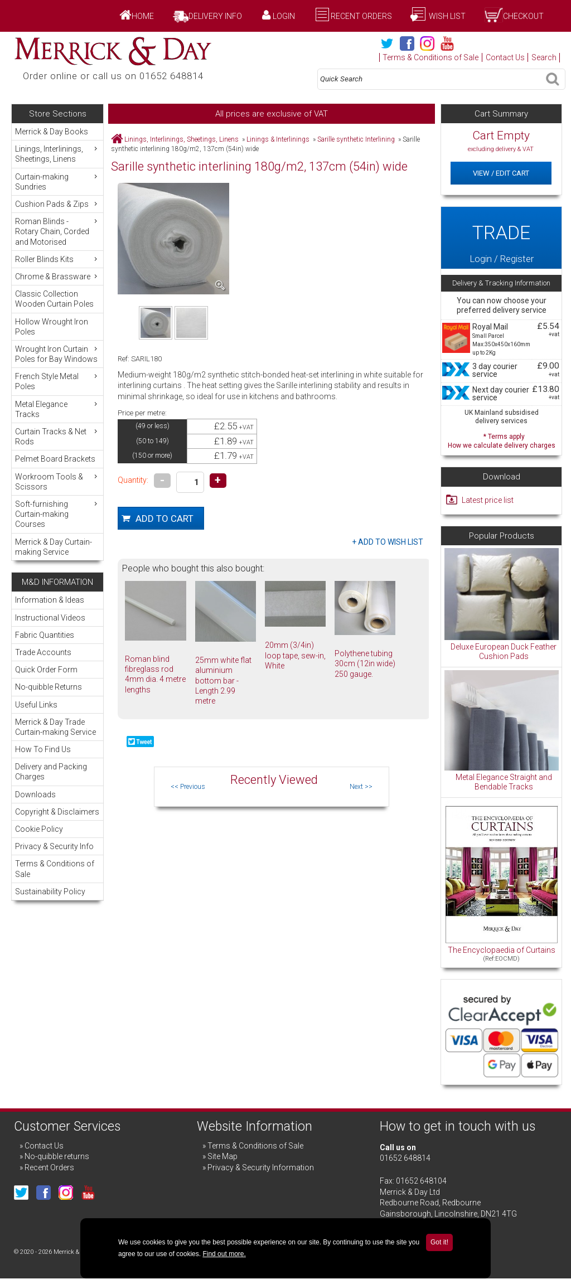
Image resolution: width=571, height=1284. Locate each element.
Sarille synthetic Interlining (356, 139)
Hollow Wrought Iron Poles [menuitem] (51, 326)
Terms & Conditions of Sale (430, 57)
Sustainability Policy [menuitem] (50, 891)
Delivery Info (215, 16)
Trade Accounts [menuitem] (43, 652)
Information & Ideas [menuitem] (49, 599)
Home (143, 16)
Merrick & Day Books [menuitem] (51, 131)
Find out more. (223, 1254)
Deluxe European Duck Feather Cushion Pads (504, 651)
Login (284, 16)
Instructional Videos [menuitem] (50, 617)
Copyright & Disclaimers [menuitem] (57, 811)
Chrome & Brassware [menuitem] (57, 276)
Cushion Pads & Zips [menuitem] (57, 204)
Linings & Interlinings (277, 139)
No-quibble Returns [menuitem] (48, 686)
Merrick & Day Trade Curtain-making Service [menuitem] (55, 727)
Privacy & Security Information (260, 1167)
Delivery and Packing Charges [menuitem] (51, 771)
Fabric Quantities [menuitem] (44, 635)
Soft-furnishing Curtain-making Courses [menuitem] (57, 514)
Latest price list (488, 500)
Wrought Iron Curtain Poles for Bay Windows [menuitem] (57, 354)
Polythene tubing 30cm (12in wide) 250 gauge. (365, 663)
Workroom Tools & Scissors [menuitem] (57, 481)
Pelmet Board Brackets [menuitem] (55, 458)
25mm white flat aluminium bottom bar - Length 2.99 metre (223, 680)
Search (544, 57)
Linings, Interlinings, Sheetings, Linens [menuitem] (57, 153)
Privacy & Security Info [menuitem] (54, 846)
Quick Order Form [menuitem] (46, 669)
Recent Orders (361, 16)
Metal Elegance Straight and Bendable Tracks (504, 782)
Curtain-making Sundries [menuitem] (57, 181)
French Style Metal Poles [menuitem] (57, 381)
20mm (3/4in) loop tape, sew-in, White (295, 655)
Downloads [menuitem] (35, 794)
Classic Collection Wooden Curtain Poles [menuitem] (54, 298)
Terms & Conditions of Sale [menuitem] (54, 868)
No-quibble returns (57, 1156)
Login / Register (501, 238)
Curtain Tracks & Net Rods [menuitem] (57, 436)
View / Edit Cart (501, 173)
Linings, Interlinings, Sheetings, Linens (181, 139)
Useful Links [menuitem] (36, 704)
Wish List (446, 16)
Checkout (523, 16)
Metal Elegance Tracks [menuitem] (57, 409)
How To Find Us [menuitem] (43, 749)
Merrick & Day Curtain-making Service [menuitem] (53, 546)
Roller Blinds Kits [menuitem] (57, 259)
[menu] (57, 341)
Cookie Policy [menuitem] (39, 829)
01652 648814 (405, 1158)
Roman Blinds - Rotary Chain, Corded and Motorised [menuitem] (57, 231)
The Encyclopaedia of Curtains (501, 950)
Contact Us (505, 57)
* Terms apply (501, 440)
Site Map (222, 1156)
